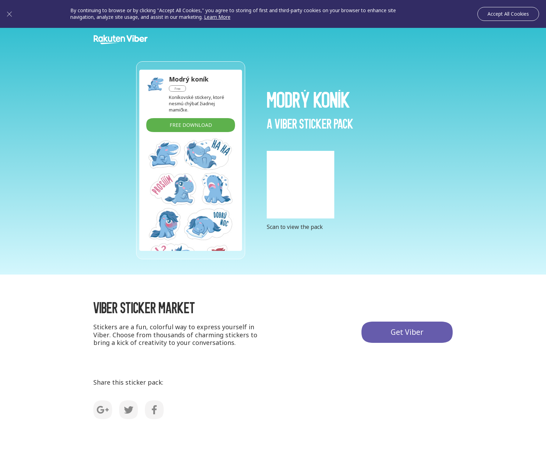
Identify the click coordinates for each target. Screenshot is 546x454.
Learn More (217, 17)
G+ (102, 409)
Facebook (154, 409)
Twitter (128, 409)
